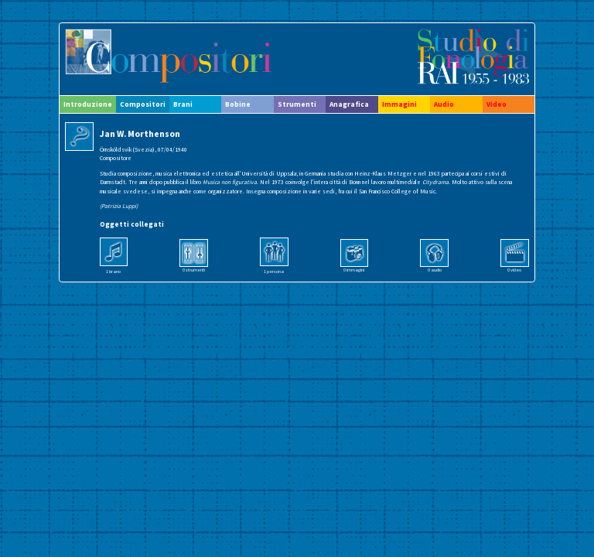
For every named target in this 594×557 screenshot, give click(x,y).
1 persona (274, 271)
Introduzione (87, 104)
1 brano (113, 271)
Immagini (399, 104)
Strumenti (297, 104)
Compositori (143, 104)
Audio (444, 104)
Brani (183, 104)
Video (496, 104)
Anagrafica (349, 104)
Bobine (238, 104)
